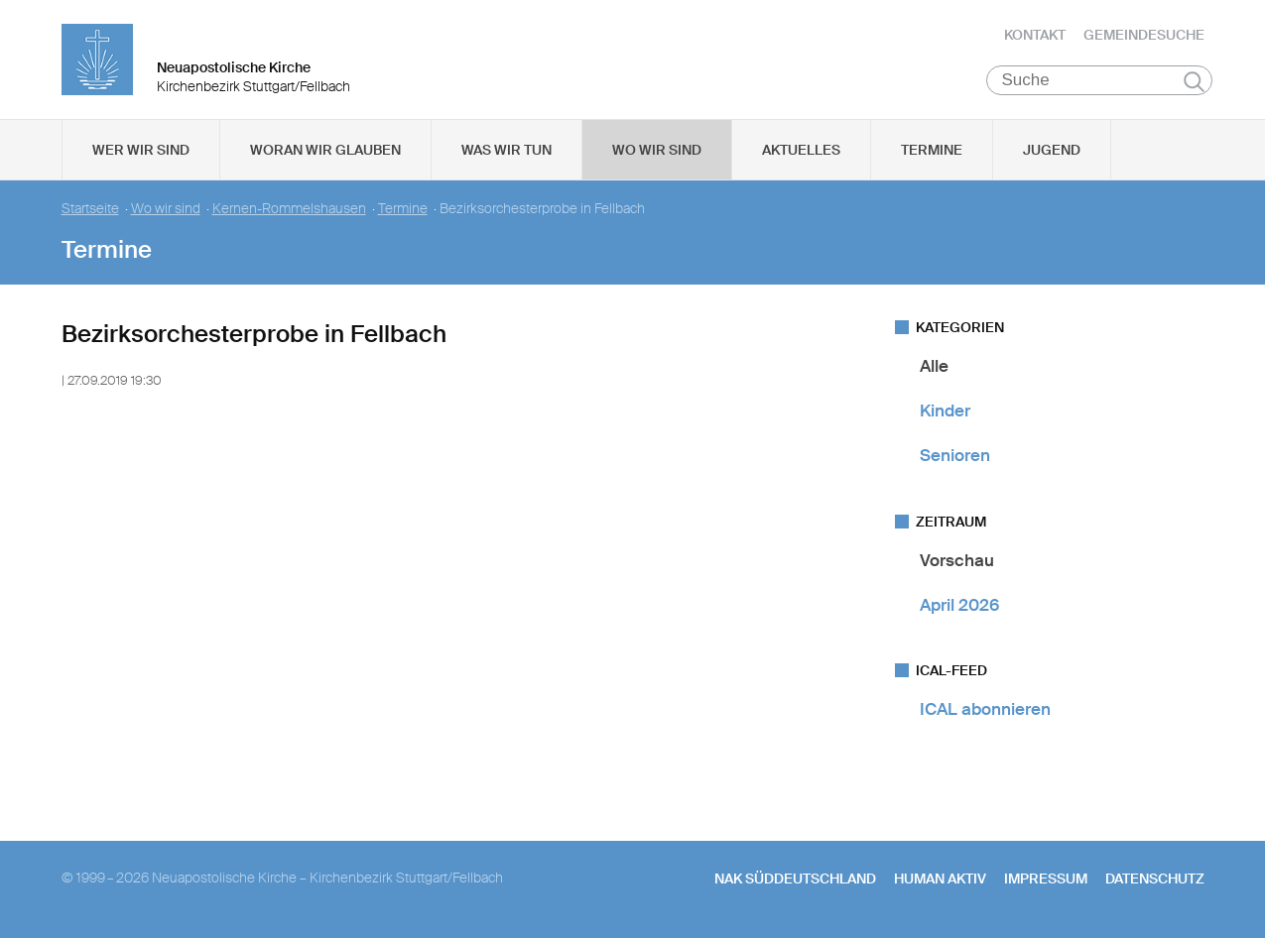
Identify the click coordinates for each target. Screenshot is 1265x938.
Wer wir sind (141, 150)
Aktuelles (801, 150)
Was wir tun (506, 150)
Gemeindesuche (1143, 35)
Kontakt (1035, 35)
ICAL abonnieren (985, 709)
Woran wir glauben (325, 150)
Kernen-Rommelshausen (289, 208)
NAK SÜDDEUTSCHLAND (795, 879)
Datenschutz (1154, 879)
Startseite (90, 208)
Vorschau (957, 560)
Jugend (1051, 150)
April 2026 (959, 605)
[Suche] (1099, 80)
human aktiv (940, 879)
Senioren (955, 456)
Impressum (1045, 879)
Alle (934, 366)
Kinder (945, 410)
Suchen (1194, 81)
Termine (931, 150)
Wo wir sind (656, 150)
